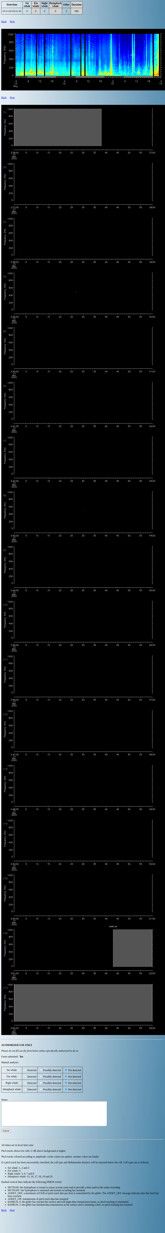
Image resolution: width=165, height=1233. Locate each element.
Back (4, 21)
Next (12, 21)
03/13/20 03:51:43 (12, 11)
